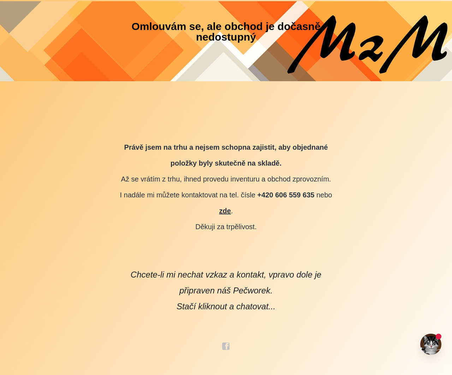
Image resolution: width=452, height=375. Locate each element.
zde (225, 211)
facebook (226, 346)
